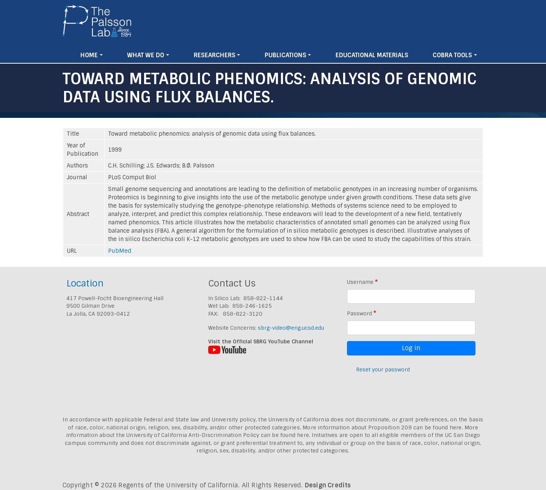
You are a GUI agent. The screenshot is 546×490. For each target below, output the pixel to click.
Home (89, 55)
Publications (285, 55)
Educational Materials (372, 55)
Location (85, 283)
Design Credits (328, 485)
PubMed (120, 251)
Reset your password (383, 369)
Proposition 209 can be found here (415, 427)
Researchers (214, 55)
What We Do (145, 55)
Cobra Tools (452, 55)
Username (360, 282)
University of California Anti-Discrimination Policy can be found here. (218, 435)
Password (359, 313)
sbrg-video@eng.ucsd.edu (291, 327)
